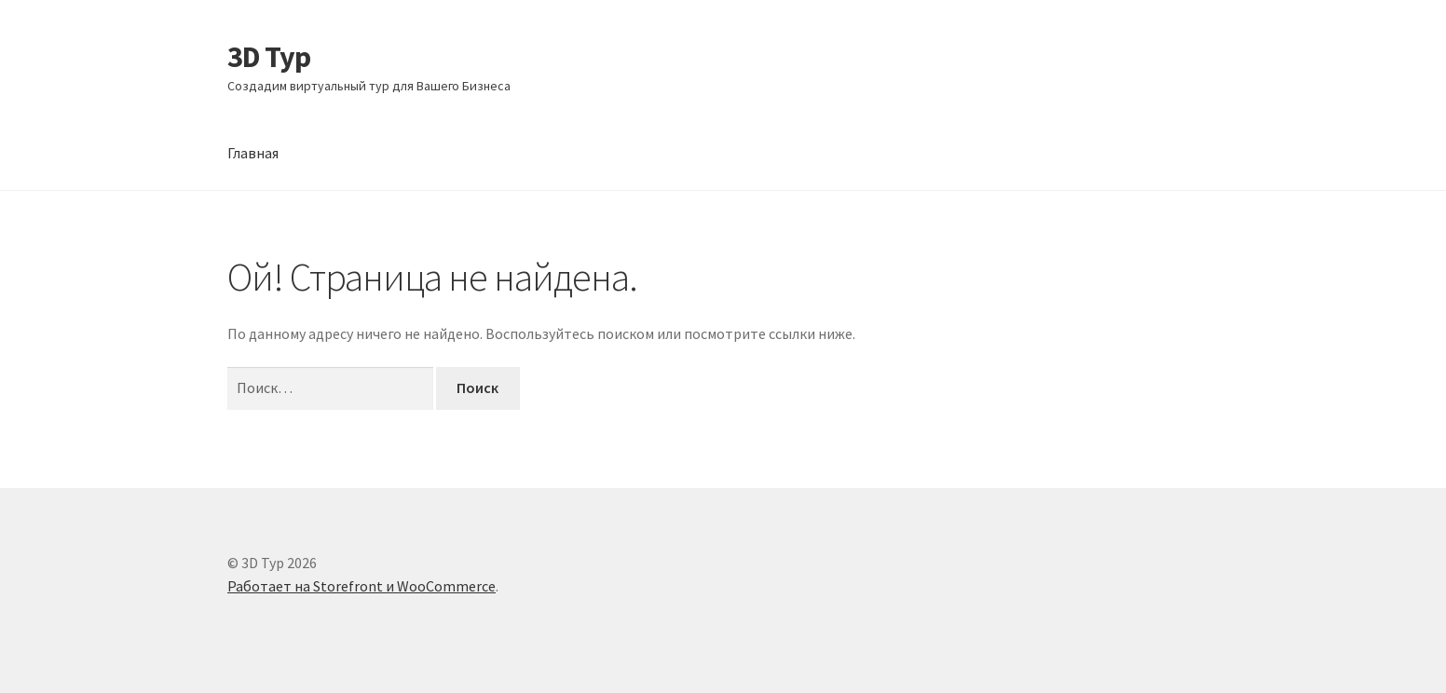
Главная (253, 152)
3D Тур (268, 56)
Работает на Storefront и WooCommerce (361, 586)
